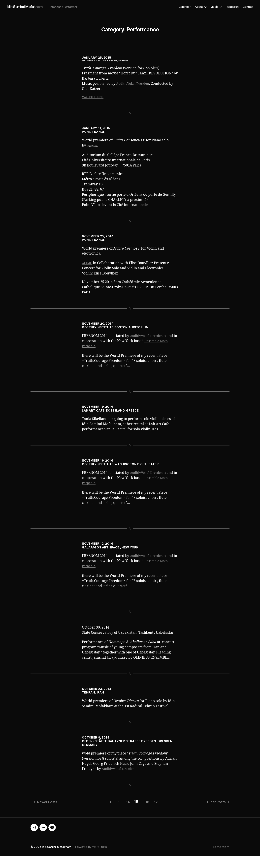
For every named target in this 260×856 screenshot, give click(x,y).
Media (214, 6)
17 (157, 801)
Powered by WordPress (94, 846)
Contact (248, 6)
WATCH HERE (94, 97)
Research (232, 6)
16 (146, 801)
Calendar (185, 6)
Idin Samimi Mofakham (27, 7)
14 (124, 801)
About (199, 6)
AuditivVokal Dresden (134, 84)
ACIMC (87, 264)
